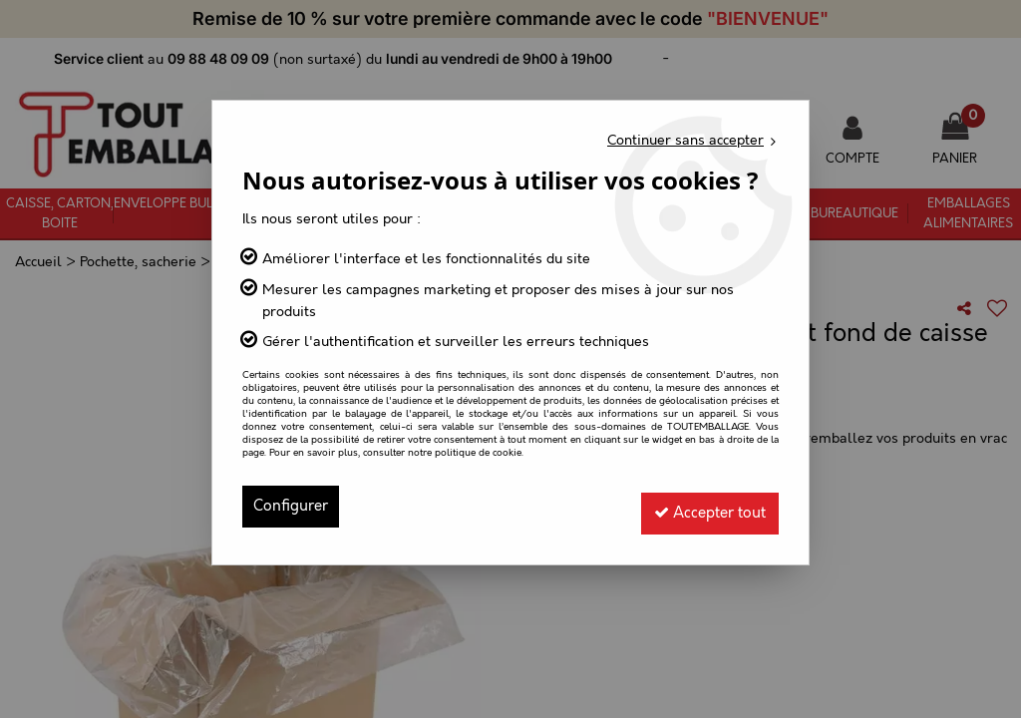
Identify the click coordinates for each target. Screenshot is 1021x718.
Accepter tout (702, 506)
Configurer (293, 506)
